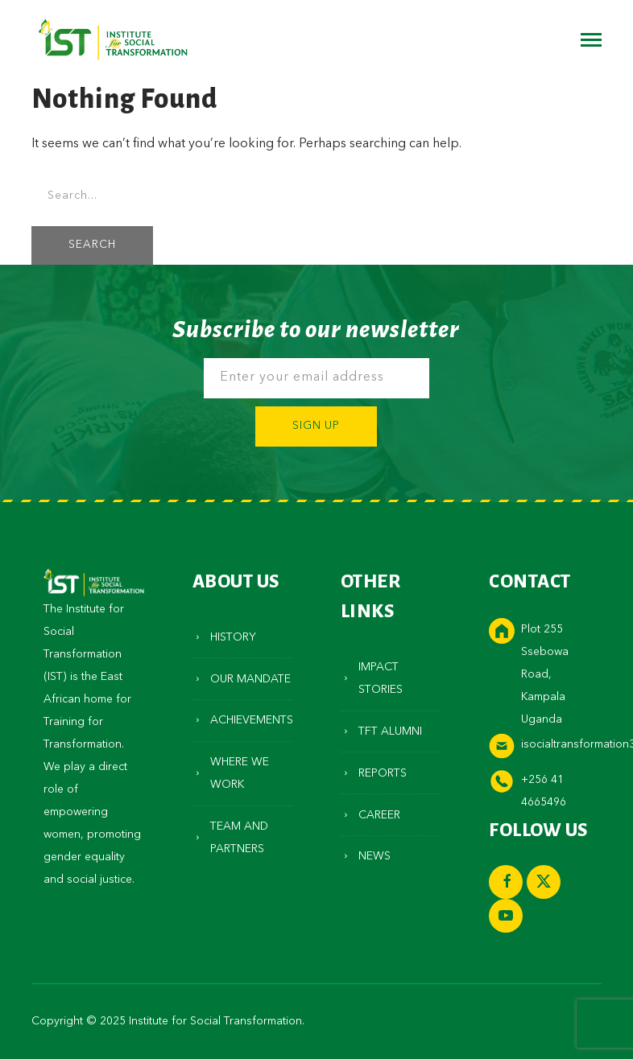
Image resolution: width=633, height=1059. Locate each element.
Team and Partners (239, 838)
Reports (382, 773)
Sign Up (316, 426)
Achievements (251, 720)
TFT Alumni (390, 731)
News (374, 856)
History (233, 637)
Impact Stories (380, 678)
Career (379, 815)
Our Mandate (250, 679)
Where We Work (239, 773)
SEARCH (92, 245)
